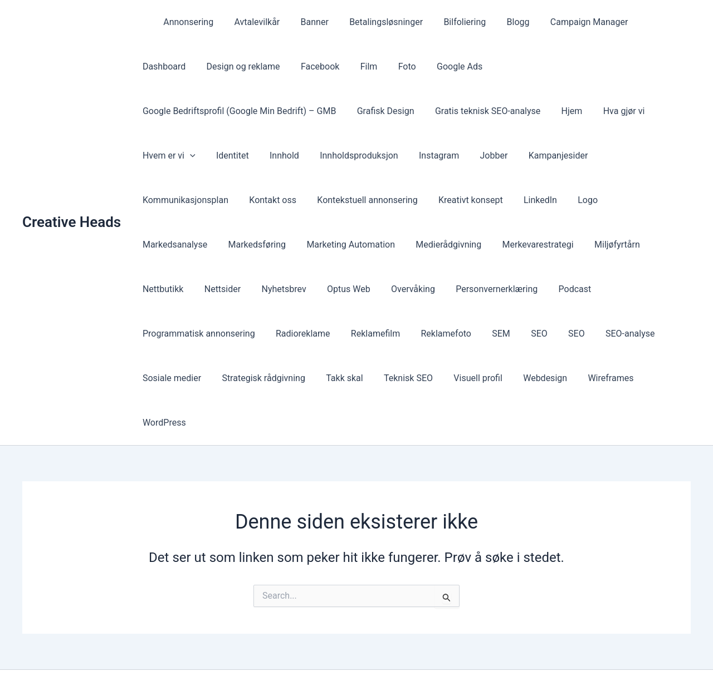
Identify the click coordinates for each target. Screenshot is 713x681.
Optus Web (574, 244)
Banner (304, 22)
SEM (638, 289)
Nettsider (454, 244)
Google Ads (382, 66)
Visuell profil (566, 333)
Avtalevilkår (249, 22)
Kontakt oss (545, 155)
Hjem (350, 111)
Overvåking (636, 244)
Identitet (525, 111)
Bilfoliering (448, 22)
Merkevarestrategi (260, 244)
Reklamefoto (586, 289)
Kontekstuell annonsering (191, 200)
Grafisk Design (169, 111)
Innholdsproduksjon (180, 155)
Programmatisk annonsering (347, 289)
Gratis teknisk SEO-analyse (268, 111)
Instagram (257, 155)
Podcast (257, 289)
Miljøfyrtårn (336, 244)
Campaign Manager (567, 22)
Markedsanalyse (463, 200)
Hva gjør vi (399, 111)
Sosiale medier (271, 333)
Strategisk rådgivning (360, 333)
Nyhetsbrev (512, 244)
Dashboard (645, 22)
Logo (403, 200)
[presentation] (485, 111)
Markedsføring (542, 200)
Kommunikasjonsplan (461, 155)
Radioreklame (449, 289)
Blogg (498, 22)
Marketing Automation (633, 200)
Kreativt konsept (292, 200)
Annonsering (184, 22)
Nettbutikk (397, 244)
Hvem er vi (464, 111)
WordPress (226, 378)
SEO (673, 289)
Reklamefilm (518, 289)
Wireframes (164, 378)
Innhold (573, 111)
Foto (332, 66)
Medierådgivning (174, 244)
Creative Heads (71, 199)
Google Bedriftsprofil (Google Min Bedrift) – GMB (520, 66)
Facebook (251, 66)
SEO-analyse (199, 333)
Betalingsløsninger (372, 22)
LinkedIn (358, 200)
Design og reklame (177, 66)
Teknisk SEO (499, 333)
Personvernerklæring (182, 289)
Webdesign (630, 333)
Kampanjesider (371, 155)
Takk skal (438, 333)
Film (297, 66)
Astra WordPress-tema (450, 653)
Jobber (309, 155)
